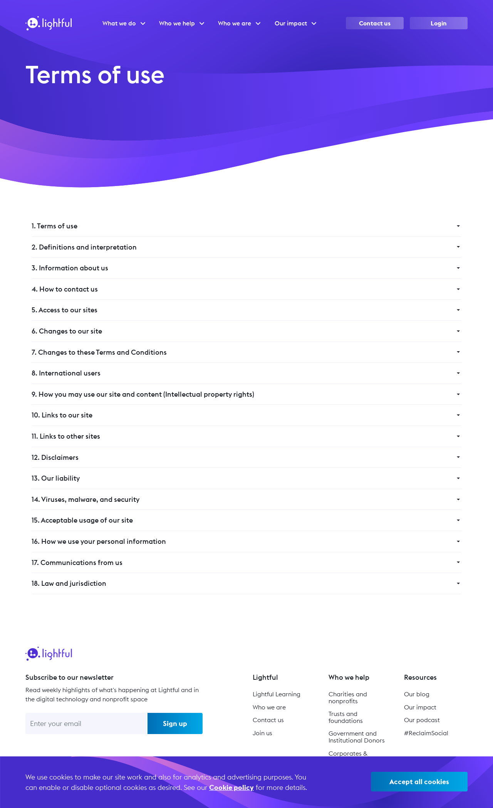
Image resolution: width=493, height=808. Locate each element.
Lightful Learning (276, 694)
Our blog (416, 694)
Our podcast (422, 720)
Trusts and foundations (346, 717)
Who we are (269, 707)
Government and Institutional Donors (357, 736)
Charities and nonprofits (348, 697)
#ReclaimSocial (426, 733)
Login (439, 23)
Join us (262, 733)
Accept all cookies (419, 781)
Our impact (420, 707)
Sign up (175, 723)
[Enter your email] (86, 723)
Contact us (375, 23)
